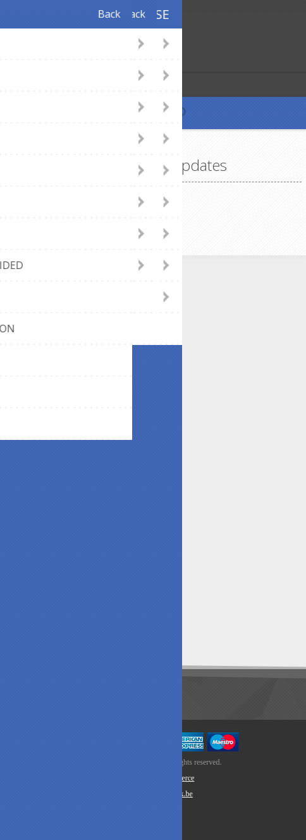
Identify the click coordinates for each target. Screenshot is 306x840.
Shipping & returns (74, 435)
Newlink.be (175, 793)
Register (12, 60)
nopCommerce (172, 778)
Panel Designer (68, 393)
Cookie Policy (64, 538)
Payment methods (75, 414)
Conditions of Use (73, 559)
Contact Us (59, 312)
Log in (37, 60)
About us (55, 456)
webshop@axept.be (77, 333)
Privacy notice (65, 517)
